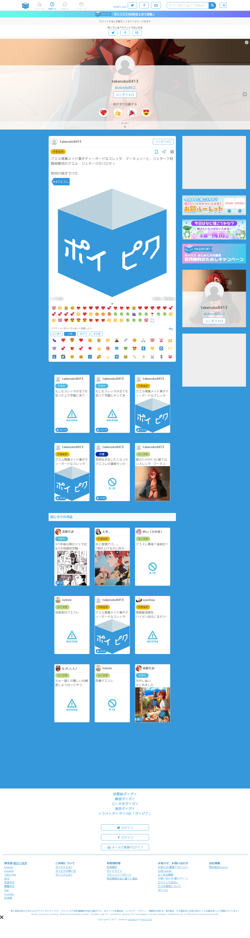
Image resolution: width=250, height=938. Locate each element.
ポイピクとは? (63, 867)
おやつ (83, 333)
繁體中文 (9, 886)
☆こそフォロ (125, 95)
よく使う (56, 333)
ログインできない (168, 882)
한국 (6, 878)
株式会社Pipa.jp (218, 867)
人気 (70, 333)
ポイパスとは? (63, 874)
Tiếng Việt (10, 874)
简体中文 (9, 882)
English (8, 867)
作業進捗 (58, 152)
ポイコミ (163, 890)
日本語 (8, 898)
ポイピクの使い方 (65, 871)
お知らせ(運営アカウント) (173, 867)
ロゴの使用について (169, 886)
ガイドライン (114, 871)
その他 (96, 333)
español (9, 871)
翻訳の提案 (20, 863)
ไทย (6, 890)
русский (9, 894)
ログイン (125, 827)
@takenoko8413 (125, 87)
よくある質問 (165, 874)
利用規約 (112, 867)
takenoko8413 (125, 81)
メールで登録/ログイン (125, 847)
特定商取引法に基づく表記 (122, 878)
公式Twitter (165, 871)
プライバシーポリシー (119, 874)
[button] (1, 917)
